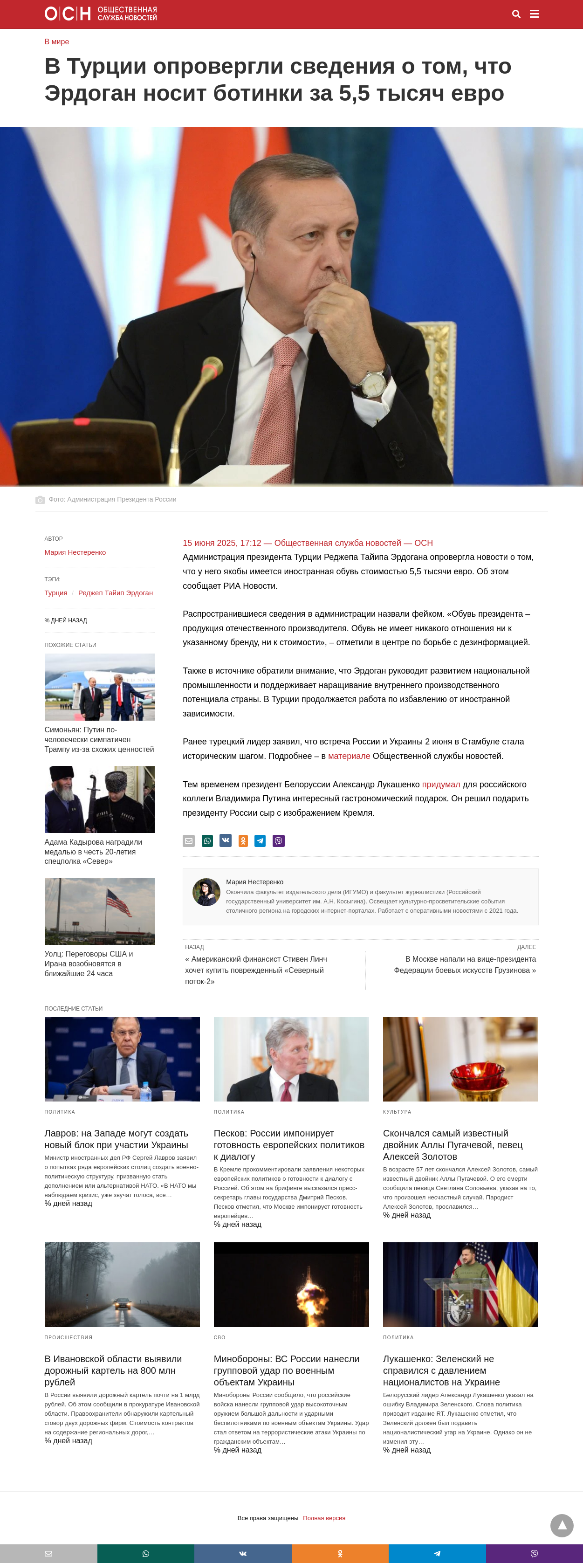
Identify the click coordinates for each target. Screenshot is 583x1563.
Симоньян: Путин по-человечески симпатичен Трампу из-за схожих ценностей (99, 739)
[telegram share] (260, 841)
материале (349, 756)
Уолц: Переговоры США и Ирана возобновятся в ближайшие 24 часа (89, 964)
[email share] (189, 841)
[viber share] (279, 841)
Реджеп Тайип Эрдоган (115, 593)
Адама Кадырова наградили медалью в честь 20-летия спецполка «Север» (94, 852)
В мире (57, 42)
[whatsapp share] (207, 841)
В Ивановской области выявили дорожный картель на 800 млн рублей (113, 1370)
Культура (397, 1112)
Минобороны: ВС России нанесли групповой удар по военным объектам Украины (287, 1370)
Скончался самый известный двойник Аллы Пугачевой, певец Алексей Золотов (453, 1145)
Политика (60, 1112)
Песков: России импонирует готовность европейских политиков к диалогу (289, 1145)
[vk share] (225, 840)
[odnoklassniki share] (243, 841)
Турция (56, 593)
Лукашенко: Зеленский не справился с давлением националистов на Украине (441, 1370)
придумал (441, 784)
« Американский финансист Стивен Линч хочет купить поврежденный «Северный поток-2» (256, 970)
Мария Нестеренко (254, 882)
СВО (220, 1337)
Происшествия (69, 1337)
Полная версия (324, 1518)
